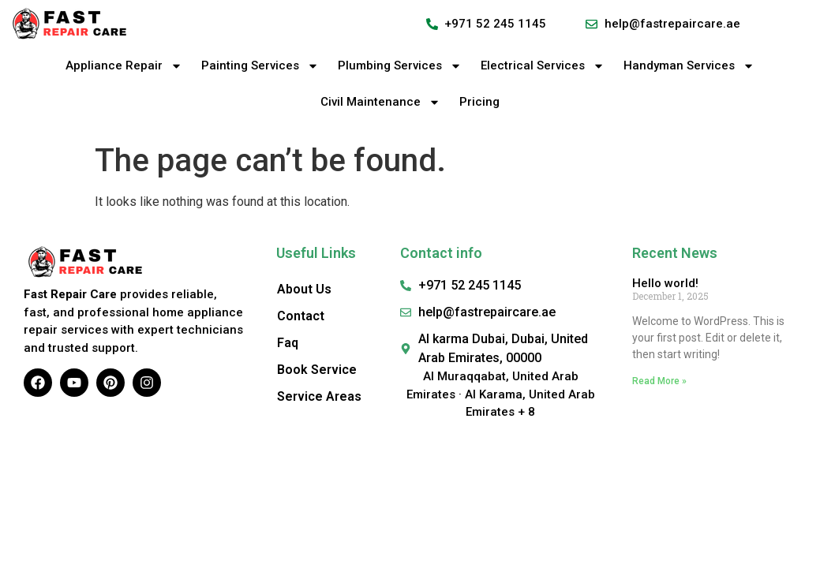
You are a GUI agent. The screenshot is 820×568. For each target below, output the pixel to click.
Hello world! (665, 283)
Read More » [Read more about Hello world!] (659, 381)
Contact (300, 315)
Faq (287, 342)
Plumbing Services (400, 66)
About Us (304, 289)
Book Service (317, 369)
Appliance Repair (124, 66)
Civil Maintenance (380, 102)
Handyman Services (688, 66)
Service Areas (319, 396)
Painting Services (260, 66)
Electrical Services (543, 66)
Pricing (479, 102)
